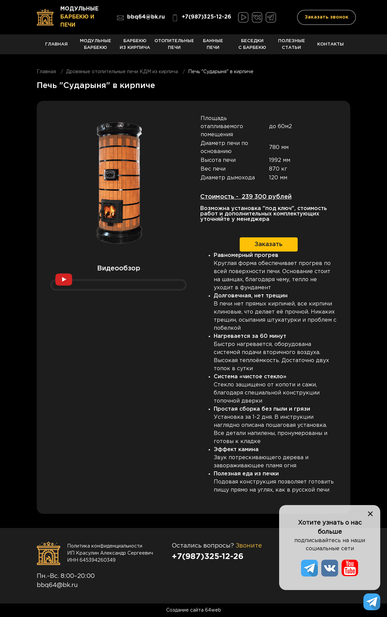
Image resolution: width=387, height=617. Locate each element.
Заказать (268, 244)
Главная (56, 48)
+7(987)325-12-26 (201, 17)
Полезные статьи (291, 46)
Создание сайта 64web (193, 610)
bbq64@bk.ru (141, 17)
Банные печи (213, 46)
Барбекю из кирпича (134, 46)
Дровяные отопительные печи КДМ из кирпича (122, 72)
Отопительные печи (174, 46)
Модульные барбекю (95, 46)
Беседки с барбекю (252, 46)
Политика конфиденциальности (104, 546)
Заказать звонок (327, 17)
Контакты (330, 48)
